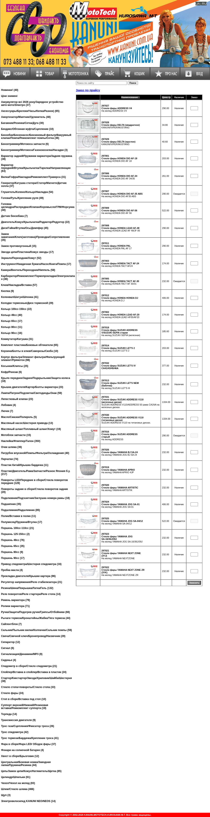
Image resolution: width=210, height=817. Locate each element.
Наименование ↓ (130, 97)
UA (197, 3)
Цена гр (166, 97)
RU (204, 3)
